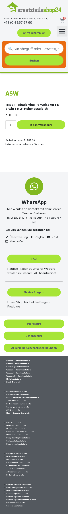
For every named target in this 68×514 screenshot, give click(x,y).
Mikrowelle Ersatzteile (16, 425)
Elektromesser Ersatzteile (17, 490)
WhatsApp (34, 202)
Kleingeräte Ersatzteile (16, 453)
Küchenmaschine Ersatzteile (18, 404)
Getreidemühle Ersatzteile (18, 462)
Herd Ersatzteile (13, 422)
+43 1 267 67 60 (46, 219)
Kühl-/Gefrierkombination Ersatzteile (22, 398)
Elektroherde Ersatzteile (17, 435)
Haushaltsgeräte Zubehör (17, 496)
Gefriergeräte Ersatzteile (17, 407)
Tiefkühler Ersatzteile (16, 401)
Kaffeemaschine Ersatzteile (18, 466)
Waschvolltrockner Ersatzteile (19, 376)
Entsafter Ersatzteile (15, 456)
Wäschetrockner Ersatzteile (18, 373)
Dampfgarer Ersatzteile (16, 444)
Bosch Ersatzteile (14, 382)
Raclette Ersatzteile (15, 475)
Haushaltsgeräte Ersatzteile (18, 484)
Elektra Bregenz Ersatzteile (18, 413)
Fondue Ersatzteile (14, 459)
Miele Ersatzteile (13, 379)
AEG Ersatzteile (13, 410)
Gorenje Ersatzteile (14, 506)
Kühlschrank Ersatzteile (16, 391)
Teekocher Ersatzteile (15, 469)
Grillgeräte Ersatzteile (16, 441)
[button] (62, 31)
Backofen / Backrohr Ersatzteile (20, 432)
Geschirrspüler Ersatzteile (17, 367)
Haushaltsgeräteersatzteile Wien (21, 500)
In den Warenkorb (41, 124)
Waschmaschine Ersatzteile (18, 360)
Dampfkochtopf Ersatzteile (18, 438)
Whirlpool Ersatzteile (15, 503)
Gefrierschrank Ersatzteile (17, 394)
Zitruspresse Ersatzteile (17, 472)
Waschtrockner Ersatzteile (17, 364)
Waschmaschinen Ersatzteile (18, 370)
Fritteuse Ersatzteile (15, 428)
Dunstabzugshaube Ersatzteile (20, 487)
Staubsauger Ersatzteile (17, 493)
